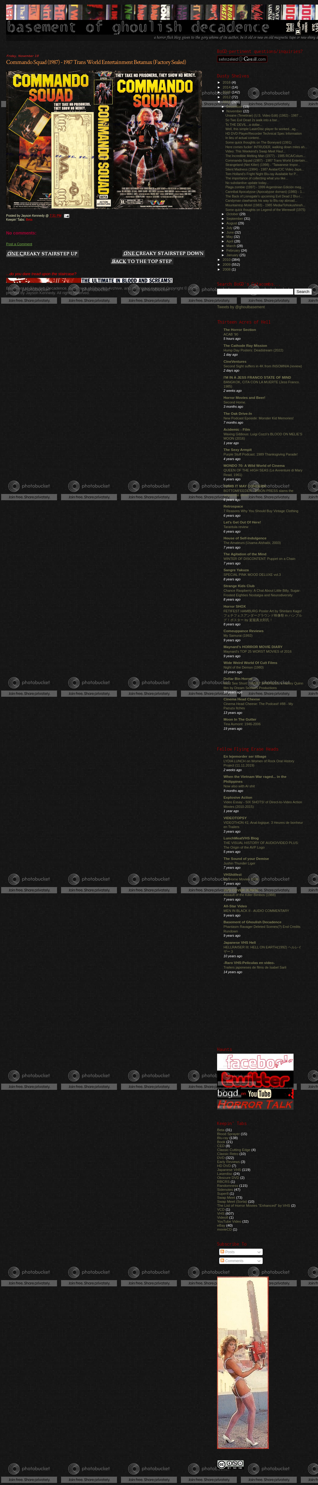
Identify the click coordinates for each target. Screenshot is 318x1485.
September (235, 218)
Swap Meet (226, 1197)
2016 (227, 82)
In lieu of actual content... (243, 138)
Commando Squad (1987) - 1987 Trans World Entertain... (266, 160)
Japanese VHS (229, 1170)
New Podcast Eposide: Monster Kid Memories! (259, 418)
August (232, 223)
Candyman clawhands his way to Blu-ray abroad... (261, 200)
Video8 (222, 1217)
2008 (227, 269)
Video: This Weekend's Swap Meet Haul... (255, 151)
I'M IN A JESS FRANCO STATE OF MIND (257, 377)
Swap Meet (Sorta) (232, 1201)
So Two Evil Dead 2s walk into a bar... (252, 120)
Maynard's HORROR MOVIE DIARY (253, 647)
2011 (227, 102)
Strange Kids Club (239, 586)
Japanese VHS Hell (240, 942)
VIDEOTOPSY (235, 818)
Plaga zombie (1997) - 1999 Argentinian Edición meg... (264, 187)
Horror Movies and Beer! (244, 397)
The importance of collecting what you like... (256, 178)
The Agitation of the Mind (245, 554)
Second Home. (235, 402)
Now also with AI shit (239, 786)
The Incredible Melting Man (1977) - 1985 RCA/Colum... (265, 156)
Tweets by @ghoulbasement (241, 307)
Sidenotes (225, 1189)
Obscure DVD (228, 1177)
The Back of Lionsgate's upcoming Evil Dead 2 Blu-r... (263, 196)
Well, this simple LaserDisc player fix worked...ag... (261, 129)
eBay (221, 1225)
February (234, 250)
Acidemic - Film (237, 429)
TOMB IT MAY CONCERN (245, 486)
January (233, 255)
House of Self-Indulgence (245, 538)
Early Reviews (228, 1162)
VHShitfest (233, 874)
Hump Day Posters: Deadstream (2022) (253, 350)
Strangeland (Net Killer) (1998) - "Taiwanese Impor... (262, 165)
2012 (227, 97)
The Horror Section (240, 330)
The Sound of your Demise (246, 859)
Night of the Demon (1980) (244, 667)
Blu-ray (222, 1138)
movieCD (224, 1229)
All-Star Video (235, 906)
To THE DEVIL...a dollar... (243, 124)
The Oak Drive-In (238, 413)
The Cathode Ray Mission (245, 345)
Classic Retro (228, 1154)
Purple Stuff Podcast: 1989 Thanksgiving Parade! (261, 454)
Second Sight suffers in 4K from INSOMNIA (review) (263, 366)
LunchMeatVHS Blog (241, 838)
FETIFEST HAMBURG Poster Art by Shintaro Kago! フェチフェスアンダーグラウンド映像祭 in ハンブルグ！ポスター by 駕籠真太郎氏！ (263, 615)
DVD (221, 1158)
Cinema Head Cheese (242, 699)
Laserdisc (224, 1174)
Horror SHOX (235, 606)
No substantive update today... (247, 183)
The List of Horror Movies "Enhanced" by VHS (253, 1205)
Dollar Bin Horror (238, 679)
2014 (227, 87)
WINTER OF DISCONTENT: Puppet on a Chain (259, 559)
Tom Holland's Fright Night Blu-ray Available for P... (261, 174)
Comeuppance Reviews (244, 631)
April (230, 241)
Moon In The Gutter (240, 719)
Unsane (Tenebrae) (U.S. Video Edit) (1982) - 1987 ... (263, 115)
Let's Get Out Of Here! (242, 522)
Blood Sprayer (228, 1134)
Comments (231, 1261)
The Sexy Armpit (238, 450)
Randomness (227, 1185)
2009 (227, 264)
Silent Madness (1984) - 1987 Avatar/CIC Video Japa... (264, 169)
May (230, 236)
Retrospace (233, 506)
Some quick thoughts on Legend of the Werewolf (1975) (265, 210)
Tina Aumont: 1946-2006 (242, 724)
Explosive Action (238, 797)
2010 (227, 259)
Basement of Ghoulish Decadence (253, 922)
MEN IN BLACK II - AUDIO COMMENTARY (256, 911)
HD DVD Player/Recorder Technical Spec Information (263, 133)
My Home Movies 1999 (241, 879)
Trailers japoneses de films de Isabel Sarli (255, 967)
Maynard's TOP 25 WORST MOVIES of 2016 (258, 651)
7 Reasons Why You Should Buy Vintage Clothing (261, 511)
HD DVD (224, 1166)
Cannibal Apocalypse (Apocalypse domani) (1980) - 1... (265, 191)
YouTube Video (229, 1221)
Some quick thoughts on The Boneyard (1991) (258, 142)
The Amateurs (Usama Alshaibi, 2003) (252, 543)
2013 (227, 92)
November (235, 111)
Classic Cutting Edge (233, 1150)
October (233, 214)
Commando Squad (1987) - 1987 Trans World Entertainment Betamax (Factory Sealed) (96, 62)
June (231, 232)
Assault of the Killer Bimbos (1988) (250, 895)
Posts (227, 1252)
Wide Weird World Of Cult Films (250, 663)
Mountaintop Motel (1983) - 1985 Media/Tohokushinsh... (265, 205)
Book (221, 1142)
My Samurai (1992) (238, 635)
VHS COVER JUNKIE (241, 890)
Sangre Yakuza (236, 570)
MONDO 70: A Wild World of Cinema (254, 465)
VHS (220, 1213)
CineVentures (235, 361)
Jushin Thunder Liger (239, 863)
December (235, 106)
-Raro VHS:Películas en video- (249, 963)
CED (221, 1146)
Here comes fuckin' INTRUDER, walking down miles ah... (266, 147)
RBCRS (223, 1181)
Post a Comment (19, 244)
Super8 (223, 1193)
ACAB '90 (231, 334)
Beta (29, 219)
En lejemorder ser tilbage (245, 756)
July (230, 228)
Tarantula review (236, 527)
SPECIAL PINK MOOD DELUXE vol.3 (252, 574)
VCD (221, 1209)
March (232, 246)
